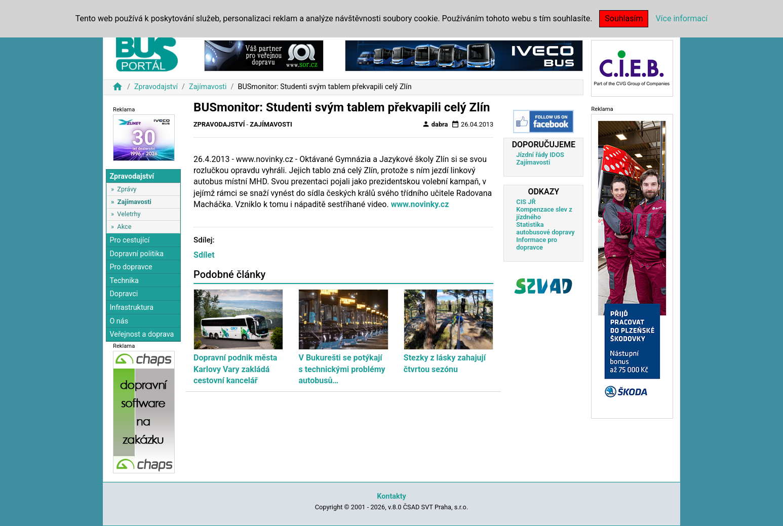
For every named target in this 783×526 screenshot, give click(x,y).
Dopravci (123, 294)
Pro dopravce (130, 267)
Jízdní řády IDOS (540, 154)
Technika (124, 280)
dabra (435, 124)
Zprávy (126, 189)
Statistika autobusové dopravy (545, 228)
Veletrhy (128, 214)
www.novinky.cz (420, 204)
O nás (118, 321)
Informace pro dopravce (536, 243)
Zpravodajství (156, 87)
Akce (124, 226)
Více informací (681, 18)
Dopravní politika (136, 254)
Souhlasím (624, 18)
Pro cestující (129, 240)
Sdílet (204, 255)
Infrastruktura (131, 307)
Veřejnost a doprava (141, 334)
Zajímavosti (208, 87)
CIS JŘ (525, 202)
